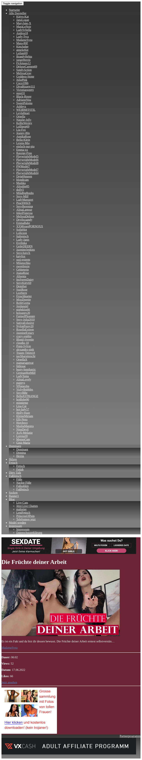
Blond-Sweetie (25, 339)
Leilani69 (22, 53)
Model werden (17, 522)
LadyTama (22, 376)
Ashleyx (21, 106)
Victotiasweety (25, 89)
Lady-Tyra (22, 36)
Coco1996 (22, 83)
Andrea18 (22, 33)
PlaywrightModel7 (27, 169)
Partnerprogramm (130, 736)
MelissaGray (23, 73)
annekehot (22, 49)
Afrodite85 (22, 186)
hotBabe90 (22, 399)
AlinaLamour (24, 209)
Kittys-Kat (22, 16)
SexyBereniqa (24, 206)
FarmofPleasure (25, 316)
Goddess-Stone (25, 76)
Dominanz (15, 446)
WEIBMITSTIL (26, 109)
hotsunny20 (23, 312)
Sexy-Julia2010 (25, 319)
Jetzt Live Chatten (27, 506)
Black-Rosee (23, 96)
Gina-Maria (23, 442)
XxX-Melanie (24, 432)
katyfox (20, 256)
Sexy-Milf (22, 196)
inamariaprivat (24, 362)
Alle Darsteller (17, 13)
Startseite (14, 9)
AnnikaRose (23, 136)
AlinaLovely (23, 379)
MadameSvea (24, 39)
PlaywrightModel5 (27, 156)
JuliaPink (21, 79)
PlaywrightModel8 (27, 163)
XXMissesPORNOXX (29, 226)
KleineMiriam (24, 416)
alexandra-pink (25, 349)
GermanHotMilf (26, 372)
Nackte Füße (23, 482)
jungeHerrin (23, 59)
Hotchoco (22, 422)
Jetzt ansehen (9, 682)
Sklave (13, 459)
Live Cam (22, 502)
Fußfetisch (15, 476)
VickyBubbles (24, 389)
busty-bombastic (26, 369)
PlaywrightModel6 (27, 159)
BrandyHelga (24, 56)
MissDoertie (23, 299)
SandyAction (24, 69)
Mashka (21, 183)
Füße (19, 479)
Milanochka (23, 262)
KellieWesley (24, 123)
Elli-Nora (21, 419)
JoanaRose (22, 272)
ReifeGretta (23, 302)
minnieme (22, 402)
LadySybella (23, 29)
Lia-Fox (21, 129)
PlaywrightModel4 (27, 173)
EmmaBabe (23, 223)
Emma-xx (22, 149)
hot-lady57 (22, 409)
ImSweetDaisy (25, 279)
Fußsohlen (22, 486)
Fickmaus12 (23, 63)
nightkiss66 (23, 309)
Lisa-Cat (21, 406)
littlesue (21, 366)
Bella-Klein (23, 139)
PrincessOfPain (25, 516)
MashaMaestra (25, 426)
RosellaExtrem (25, 329)
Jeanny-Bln (23, 133)
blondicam (22, 179)
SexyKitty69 (23, 282)
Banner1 (14, 496)
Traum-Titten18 (25, 352)
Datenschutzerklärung (29, 532)
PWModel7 (23, 166)
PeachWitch (23, 203)
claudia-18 (22, 342)
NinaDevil (22, 429)
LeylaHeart (23, 113)
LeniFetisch (23, 512)
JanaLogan (22, 19)
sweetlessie (23, 266)
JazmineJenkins (25, 249)
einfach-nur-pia (25, 146)
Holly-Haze (23, 412)
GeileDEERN (24, 246)
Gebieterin (22, 269)
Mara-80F (22, 43)
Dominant (22, 449)
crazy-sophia (23, 336)
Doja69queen (24, 176)
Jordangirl (22, 306)
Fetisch (13, 462)
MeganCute (23, 439)
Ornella (20, 116)
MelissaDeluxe (25, 216)
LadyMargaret (24, 199)
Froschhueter (24, 296)
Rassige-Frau (24, 153)
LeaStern (21, 292)
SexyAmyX (23, 253)
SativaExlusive (25, 322)
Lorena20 (22, 436)
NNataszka (22, 386)
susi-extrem (23, 259)
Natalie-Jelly (23, 119)
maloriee (21, 509)
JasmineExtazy (25, 332)
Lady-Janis (22, 239)
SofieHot (21, 229)
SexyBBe (21, 392)
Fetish (19, 469)
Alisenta (21, 276)
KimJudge (22, 46)
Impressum (15, 526)
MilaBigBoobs (25, 193)
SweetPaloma (24, 103)
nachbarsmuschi (25, 356)
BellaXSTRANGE (27, 396)
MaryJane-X (23, 23)
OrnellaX (21, 359)
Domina (21, 452)
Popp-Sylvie (23, 346)
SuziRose (21, 289)
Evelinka (21, 243)
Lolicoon (21, 233)
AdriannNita (23, 99)
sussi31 (20, 93)
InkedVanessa (24, 213)
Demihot (21, 286)
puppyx (20, 382)
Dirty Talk (15, 472)
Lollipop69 (22, 126)
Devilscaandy (24, 219)
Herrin (20, 456)
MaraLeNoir (23, 26)
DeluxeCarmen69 (26, 66)
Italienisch (22, 236)
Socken (13, 492)
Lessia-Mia (23, 143)
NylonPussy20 (24, 326)
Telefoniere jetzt (26, 519)
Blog (12, 499)
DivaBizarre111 (25, 86)
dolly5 (20, 189)
